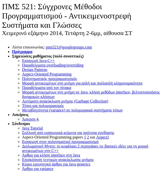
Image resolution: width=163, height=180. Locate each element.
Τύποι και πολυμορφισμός (43, 106)
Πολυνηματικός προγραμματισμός (49, 78)
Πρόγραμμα (22, 52)
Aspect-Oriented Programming (47, 74)
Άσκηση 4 (30, 119)
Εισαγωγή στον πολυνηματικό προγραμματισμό (60, 142)
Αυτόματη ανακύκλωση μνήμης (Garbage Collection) (65, 101)
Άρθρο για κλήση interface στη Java (51, 155)
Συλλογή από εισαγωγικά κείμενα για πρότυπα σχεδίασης (68, 132)
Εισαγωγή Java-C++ (38, 60)
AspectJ (102, 137)
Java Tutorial (32, 128)
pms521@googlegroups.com (69, 47)
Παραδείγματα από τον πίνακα (46, 88)
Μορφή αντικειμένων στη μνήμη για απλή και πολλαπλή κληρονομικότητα (82, 83)
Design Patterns (34, 70)
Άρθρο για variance (37, 168)
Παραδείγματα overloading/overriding (52, 65)
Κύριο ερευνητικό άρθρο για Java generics (56, 164)
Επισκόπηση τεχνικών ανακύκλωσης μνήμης (58, 160)
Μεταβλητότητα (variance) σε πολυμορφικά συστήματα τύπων (72, 110)
